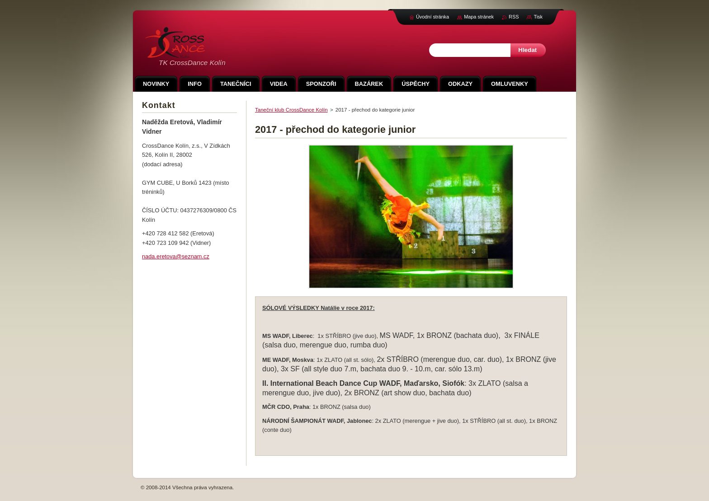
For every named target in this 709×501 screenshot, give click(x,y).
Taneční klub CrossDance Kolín (291, 109)
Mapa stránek (479, 16)
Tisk (538, 16)
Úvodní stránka (432, 16)
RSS (514, 16)
